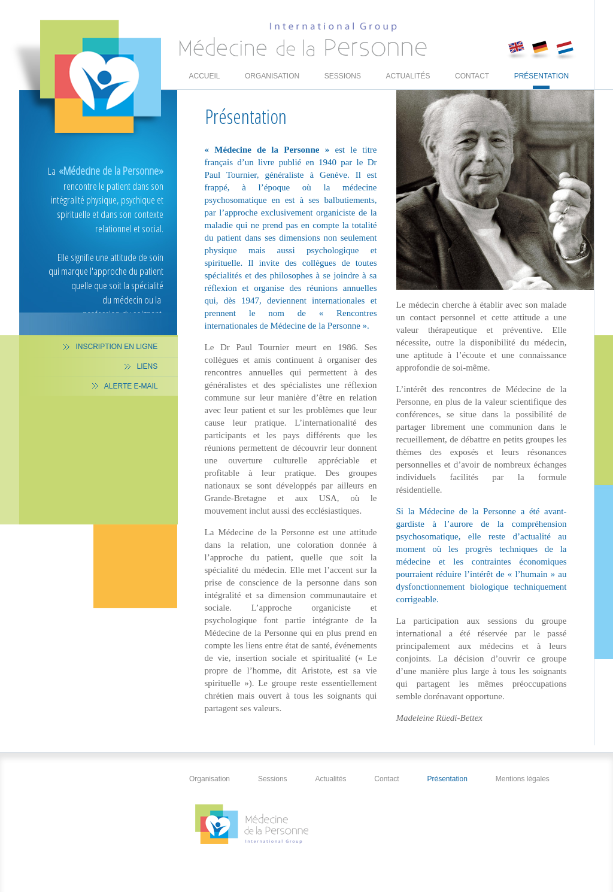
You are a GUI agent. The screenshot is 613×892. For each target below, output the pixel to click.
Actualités (408, 80)
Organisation (272, 80)
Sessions (342, 80)
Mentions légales (523, 779)
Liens (147, 366)
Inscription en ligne (117, 346)
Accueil (205, 80)
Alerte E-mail (132, 386)
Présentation (542, 80)
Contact (472, 80)
